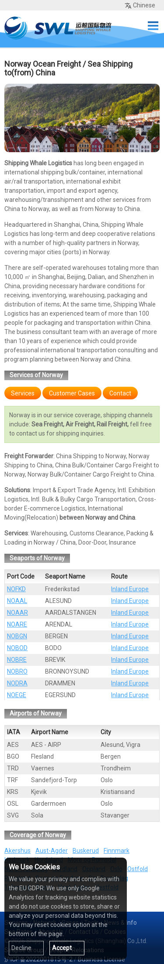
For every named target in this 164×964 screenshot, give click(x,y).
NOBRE (17, 659)
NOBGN (17, 636)
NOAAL (17, 600)
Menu (153, 25)
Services (23, 393)
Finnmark (116, 850)
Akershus (17, 850)
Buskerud (86, 850)
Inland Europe (130, 589)
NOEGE (16, 694)
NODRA (17, 683)
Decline (21, 947)
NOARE (17, 624)
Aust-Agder (51, 850)
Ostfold (137, 868)
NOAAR (17, 612)
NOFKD (16, 589)
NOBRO (17, 671)
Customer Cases (72, 393)
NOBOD (17, 647)
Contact (120, 393)
